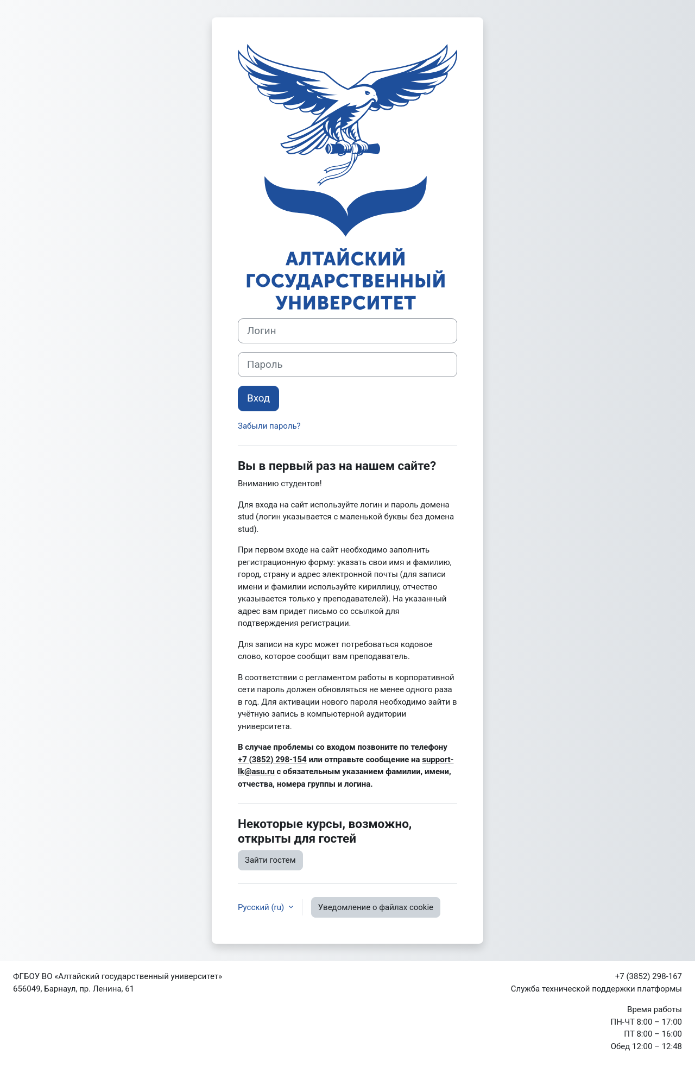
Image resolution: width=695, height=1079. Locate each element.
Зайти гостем (270, 860)
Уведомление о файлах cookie (375, 907)
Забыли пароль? (269, 426)
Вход (258, 398)
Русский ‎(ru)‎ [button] (262, 907)
